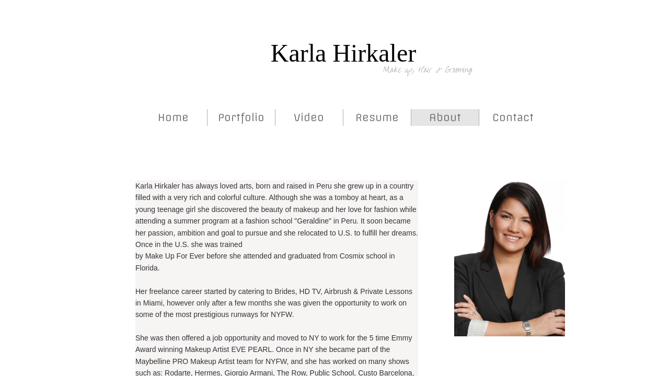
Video (309, 117)
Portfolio (241, 117)
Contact (513, 117)
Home (173, 117)
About (445, 117)
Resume (377, 117)
